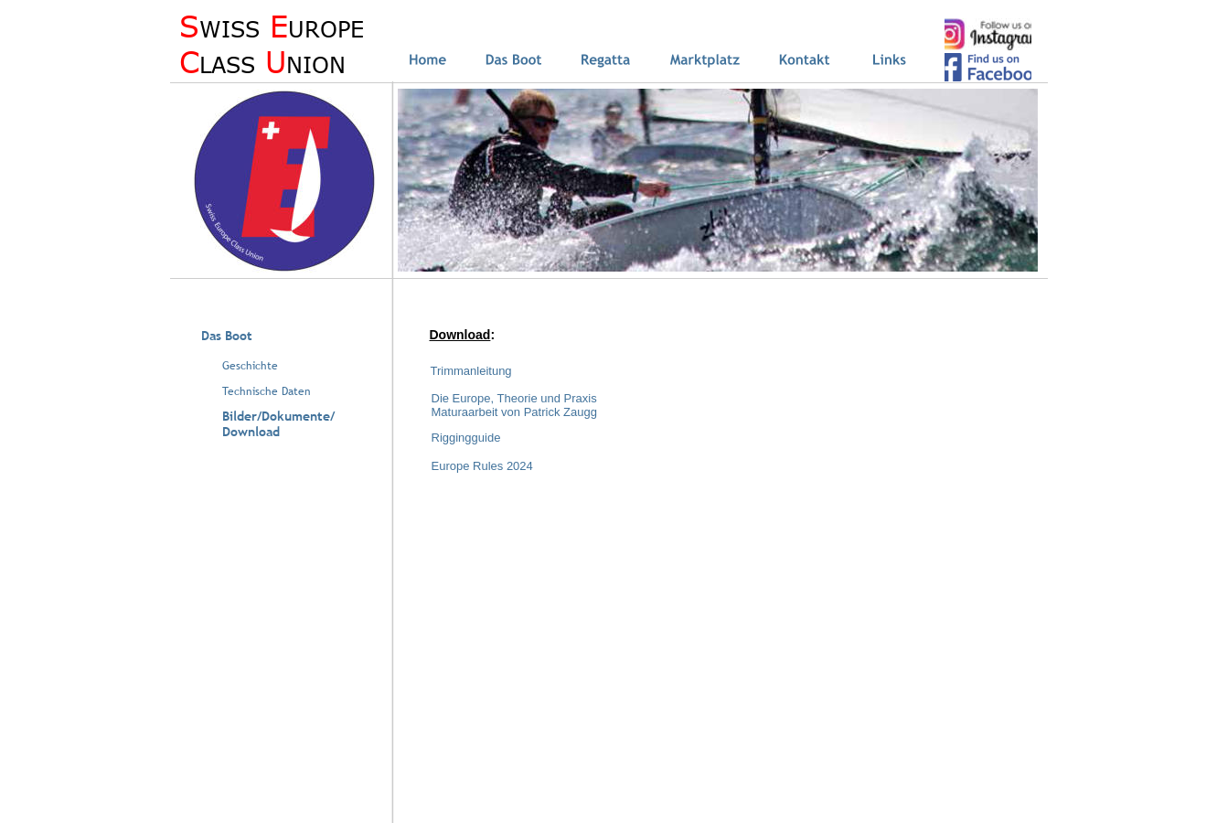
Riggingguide (466, 437)
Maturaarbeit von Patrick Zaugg (514, 412)
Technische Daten (266, 391)
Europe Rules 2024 (482, 466)
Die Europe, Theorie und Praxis (514, 398)
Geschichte (250, 366)
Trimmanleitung (471, 371)
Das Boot (226, 335)
